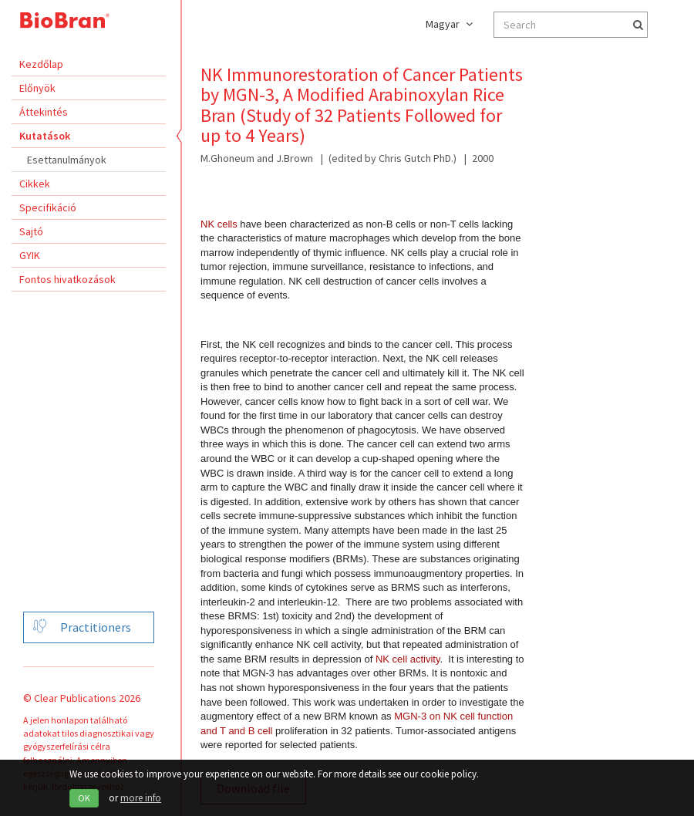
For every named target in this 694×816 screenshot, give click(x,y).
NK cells (219, 224)
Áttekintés (43, 112)
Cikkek (34, 184)
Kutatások (44, 136)
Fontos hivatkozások (67, 279)
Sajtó (31, 231)
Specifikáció (47, 207)
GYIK (29, 255)
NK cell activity (408, 659)
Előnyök (37, 88)
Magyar (449, 24)
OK (84, 798)
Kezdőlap (41, 64)
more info (140, 797)
